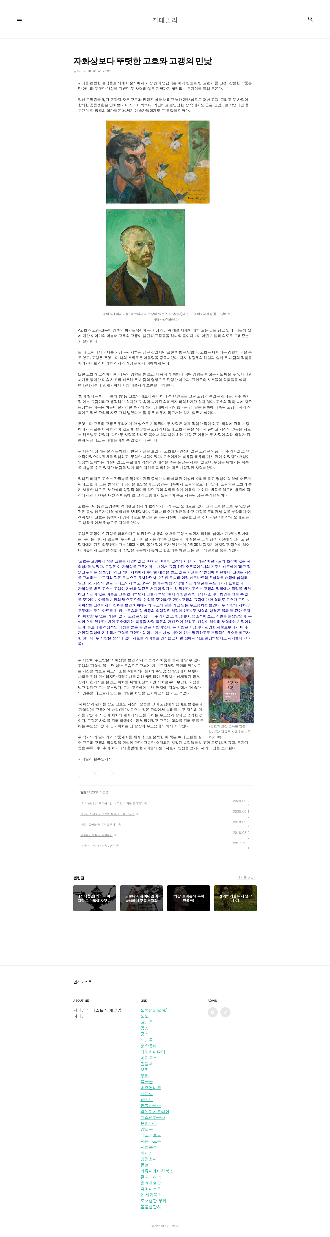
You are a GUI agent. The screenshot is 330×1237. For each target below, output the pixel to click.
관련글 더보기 (247, 877)
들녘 (144, 1165)
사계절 (146, 1093)
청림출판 (148, 1159)
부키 (144, 1075)
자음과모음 (150, 1141)
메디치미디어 (152, 1052)
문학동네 (148, 1046)
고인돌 (146, 1022)
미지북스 (148, 1058)
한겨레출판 (150, 1183)
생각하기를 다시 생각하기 (96, 835)
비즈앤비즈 (150, 1087)
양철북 (146, 1129)
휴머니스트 (150, 1189)
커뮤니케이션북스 (156, 1171)
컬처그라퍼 (150, 1177)
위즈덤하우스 (152, 1117)
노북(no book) (154, 1010)
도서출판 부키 (153, 1201)
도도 (144, 1016)
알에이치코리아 (154, 1111)
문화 (83, 792)
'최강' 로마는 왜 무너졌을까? (98, 824)
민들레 (146, 1064)
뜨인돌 (146, 1040)
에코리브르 (150, 1135)
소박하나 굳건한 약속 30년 (97, 845)
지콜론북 (148, 1147)
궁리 (144, 1034)
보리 (144, 1070)
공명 (144, 1028)
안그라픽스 (150, 1105)
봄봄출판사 (150, 1207)
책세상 (146, 1153)
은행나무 (148, 1123)
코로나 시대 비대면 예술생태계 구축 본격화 (107, 814)
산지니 (146, 1099)
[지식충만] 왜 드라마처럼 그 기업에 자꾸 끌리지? (111, 803)
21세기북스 (151, 1195)
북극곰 (146, 1081)
